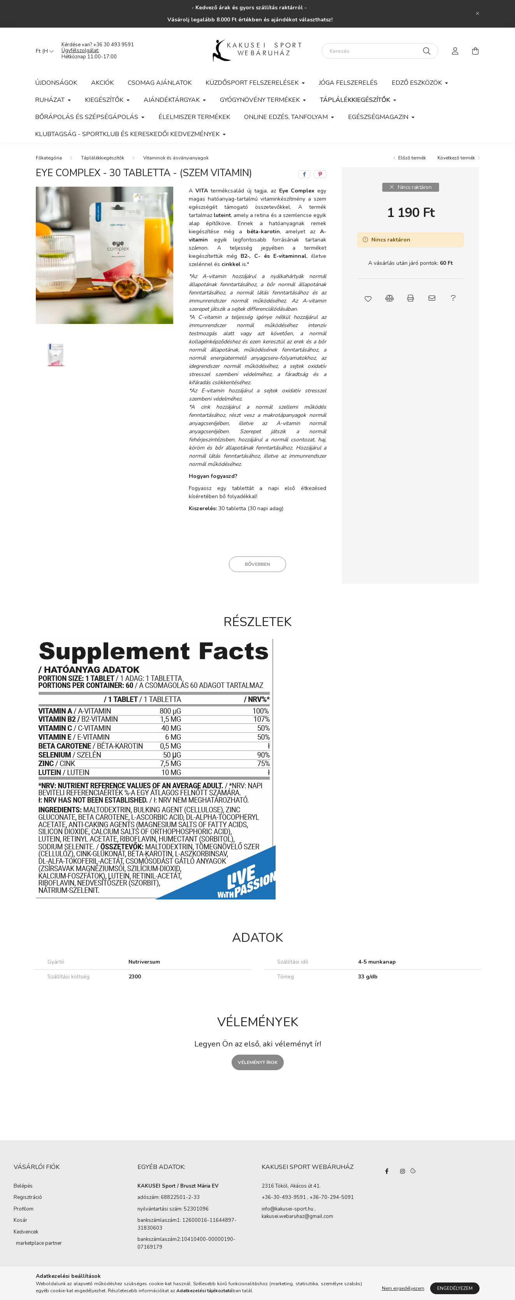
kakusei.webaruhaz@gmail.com (297, 1217)
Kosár (20, 1220)
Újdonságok (56, 83)
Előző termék (412, 158)
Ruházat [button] (50, 100)
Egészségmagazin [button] (379, 117)
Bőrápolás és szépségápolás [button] (87, 117)
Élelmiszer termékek (194, 117)
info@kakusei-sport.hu (287, 1209)
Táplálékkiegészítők (102, 158)
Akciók (102, 83)
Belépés (23, 1186)
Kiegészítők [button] (105, 100)
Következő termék (456, 158)
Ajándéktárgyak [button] (172, 100)
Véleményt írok (258, 1062)
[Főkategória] (49, 158)
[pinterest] (320, 174)
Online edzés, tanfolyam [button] (286, 117)
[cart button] (475, 51)
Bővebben (257, 564)
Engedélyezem (455, 1288)
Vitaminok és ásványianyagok (176, 158)
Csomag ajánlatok (160, 83)
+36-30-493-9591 (284, 1198)
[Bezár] (477, 13)
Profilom (23, 1209)
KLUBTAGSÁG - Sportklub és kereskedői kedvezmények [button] (128, 134)
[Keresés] (380, 51)
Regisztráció (28, 1197)
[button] (368, 298)
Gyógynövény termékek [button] (260, 100)
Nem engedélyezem (403, 1288)
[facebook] (304, 174)
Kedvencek (26, 1231)
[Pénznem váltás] (43, 51)
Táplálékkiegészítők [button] (356, 100)
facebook (387, 1171)
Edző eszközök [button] (417, 83)
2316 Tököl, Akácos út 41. (291, 1186)
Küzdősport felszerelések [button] (253, 83)
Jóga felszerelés (348, 83)
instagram (402, 1171)
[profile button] (455, 51)
